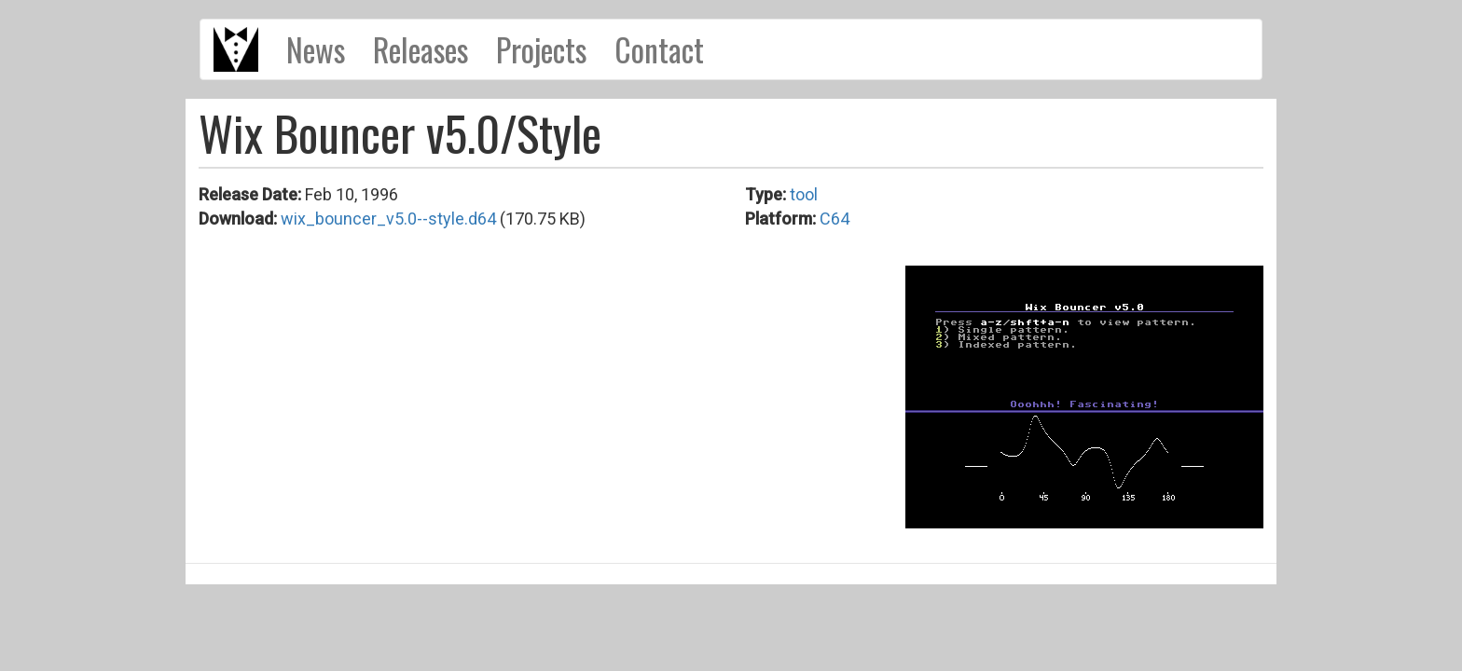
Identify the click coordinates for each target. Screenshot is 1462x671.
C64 (834, 218)
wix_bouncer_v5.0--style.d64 (388, 218)
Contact (659, 49)
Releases (420, 49)
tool (804, 194)
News (315, 49)
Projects (541, 49)
